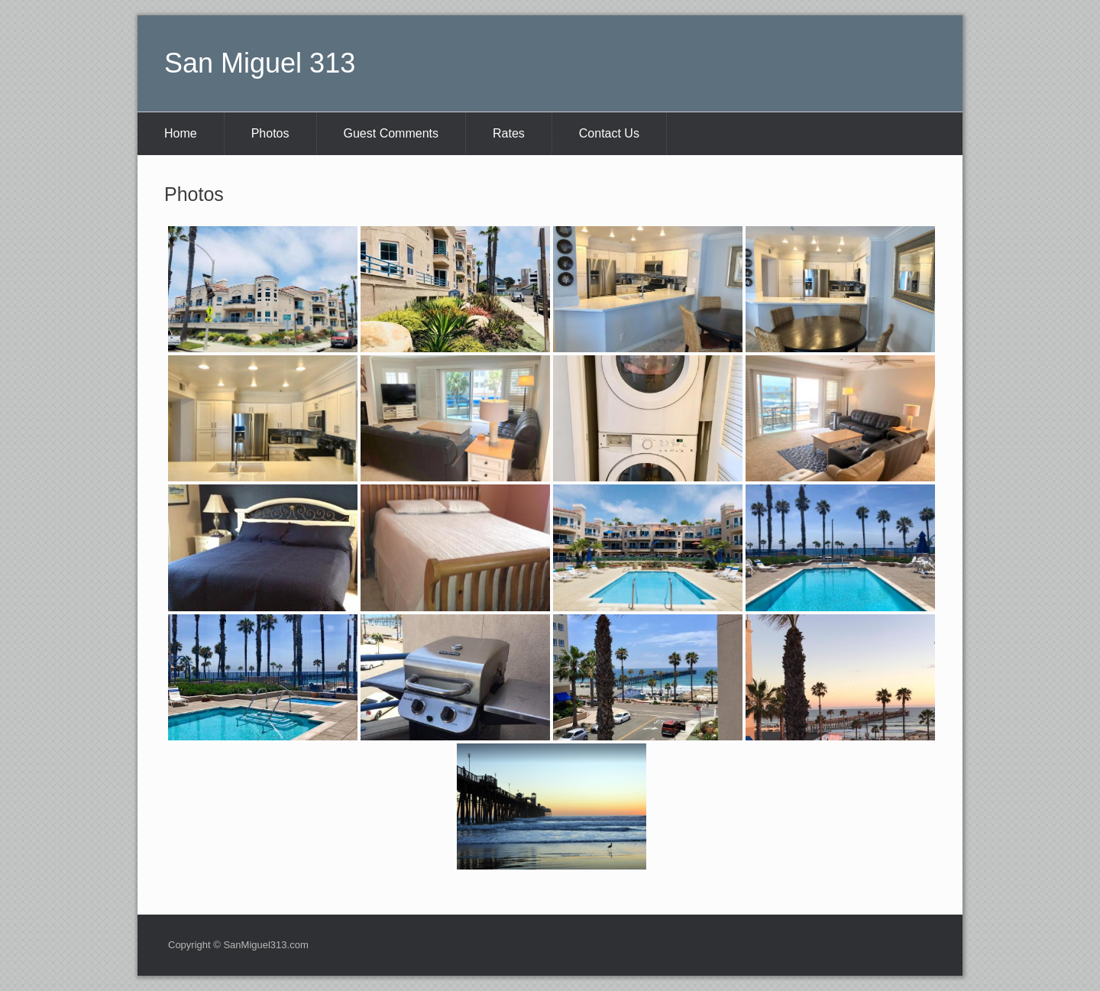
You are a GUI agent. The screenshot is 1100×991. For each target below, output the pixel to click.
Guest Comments (391, 133)
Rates (509, 133)
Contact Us (609, 133)
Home (180, 133)
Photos (270, 133)
